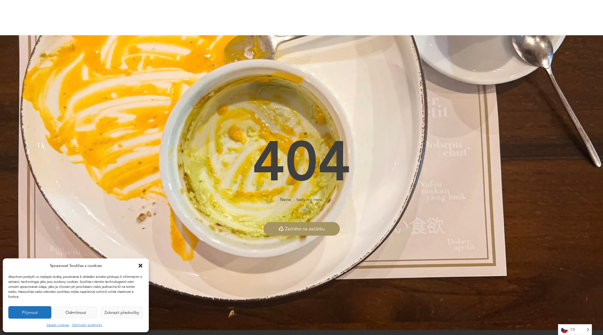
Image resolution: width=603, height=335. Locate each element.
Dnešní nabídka (277, 18)
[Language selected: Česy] (575, 329)
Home (219, 18)
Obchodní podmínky (87, 325)
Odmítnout (76, 312)
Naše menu (243, 18)
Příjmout (30, 312)
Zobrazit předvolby (121, 312)
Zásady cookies (58, 325)
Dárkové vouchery (337, 18)
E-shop (306, 18)
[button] (140, 265)
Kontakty (372, 18)
